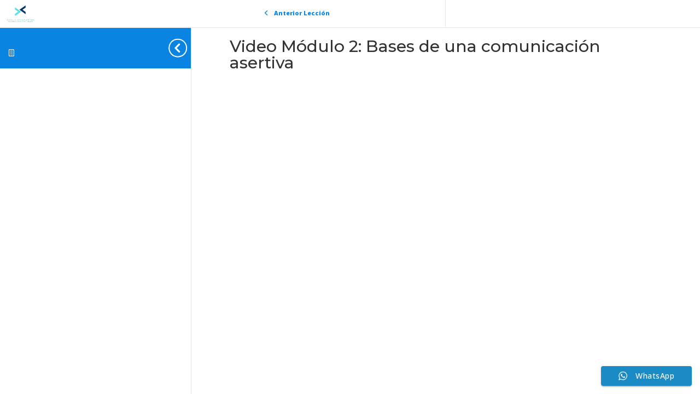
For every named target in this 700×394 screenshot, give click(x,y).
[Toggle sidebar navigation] (187, 47)
